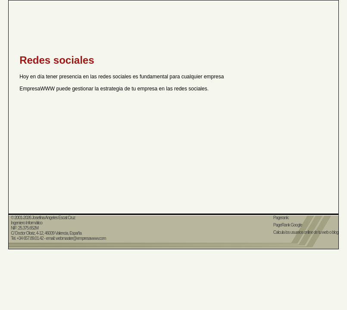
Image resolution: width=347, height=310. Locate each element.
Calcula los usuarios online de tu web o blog (305, 232)
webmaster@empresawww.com (81, 238)
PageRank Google (287, 225)
